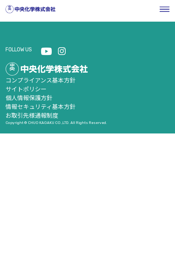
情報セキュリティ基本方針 (41, 106)
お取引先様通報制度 (32, 115)
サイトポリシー (26, 88)
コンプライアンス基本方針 (41, 80)
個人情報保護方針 (29, 97)
